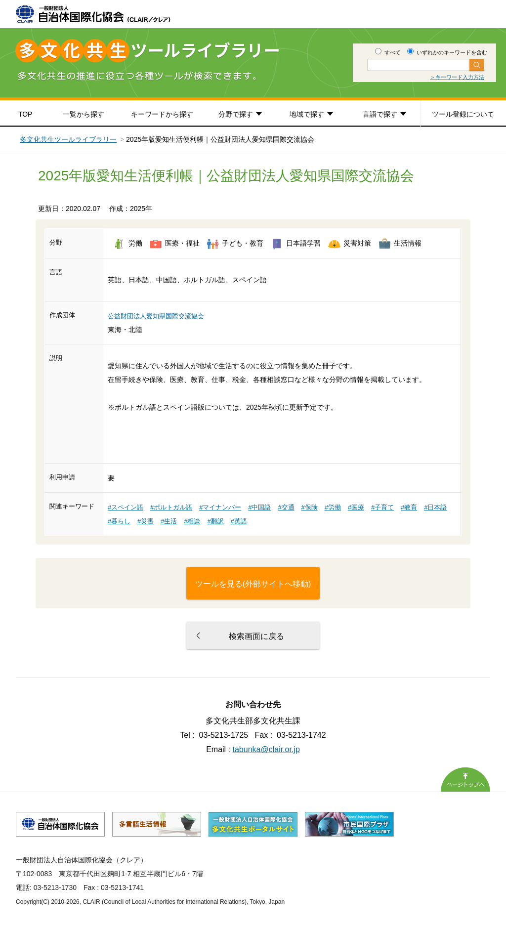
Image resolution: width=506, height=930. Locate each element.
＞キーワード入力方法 (457, 77)
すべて (388, 52)
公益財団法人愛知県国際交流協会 (156, 316)
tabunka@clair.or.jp (266, 749)
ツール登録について (463, 114)
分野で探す (235, 114)
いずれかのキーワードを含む (447, 52)
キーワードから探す (162, 114)
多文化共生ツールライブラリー (68, 139)
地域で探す (307, 114)
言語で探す (380, 114)
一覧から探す (83, 114)
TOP (25, 114)
